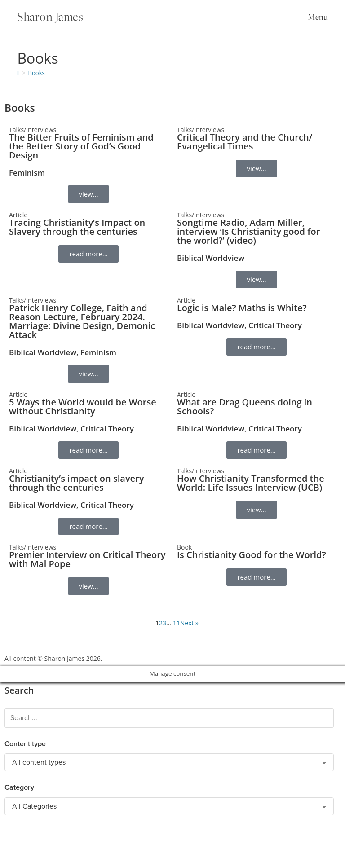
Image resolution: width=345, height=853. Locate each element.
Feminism (27, 172)
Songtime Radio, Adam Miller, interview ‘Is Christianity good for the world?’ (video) (248, 231)
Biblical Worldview (210, 258)
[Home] (18, 73)
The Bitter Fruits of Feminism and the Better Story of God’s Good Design (81, 146)
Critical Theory (275, 325)
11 (176, 623)
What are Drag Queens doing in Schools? (244, 406)
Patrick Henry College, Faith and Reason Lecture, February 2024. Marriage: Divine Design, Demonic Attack (82, 321)
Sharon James (50, 16)
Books (36, 73)
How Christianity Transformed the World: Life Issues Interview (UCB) (250, 482)
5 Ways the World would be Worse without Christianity (82, 406)
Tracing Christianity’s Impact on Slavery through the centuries (77, 226)
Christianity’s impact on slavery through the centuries (76, 482)
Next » (189, 623)
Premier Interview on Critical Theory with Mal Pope (87, 559)
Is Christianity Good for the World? (251, 555)
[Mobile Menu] (316, 16)
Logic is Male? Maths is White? (242, 308)
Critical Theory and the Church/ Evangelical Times (244, 141)
